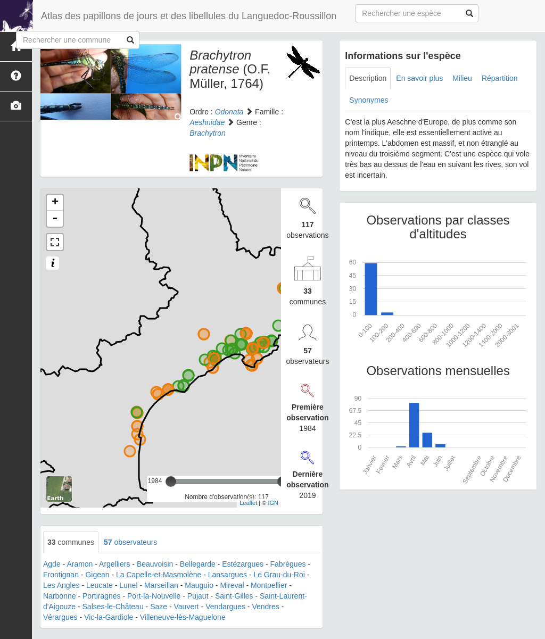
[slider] (171, 481)
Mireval (232, 585)
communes (70, 542)
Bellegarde (198, 564)
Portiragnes (101, 596)
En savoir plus (419, 78)
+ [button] (55, 203)
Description (367, 78)
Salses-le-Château (113, 606)
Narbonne (59, 596)
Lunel (128, 585)
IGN (273, 503)
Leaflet (248, 503)
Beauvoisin (155, 564)
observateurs (130, 542)
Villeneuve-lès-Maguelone (183, 617)
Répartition (500, 78)
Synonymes (368, 100)
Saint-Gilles (234, 596)
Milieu (462, 78)
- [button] (55, 219)
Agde (52, 564)
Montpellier (269, 585)
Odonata (229, 111)
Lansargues (227, 574)
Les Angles (61, 585)
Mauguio (199, 585)
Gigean (97, 574)
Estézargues (242, 564)
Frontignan (61, 574)
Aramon (80, 564)
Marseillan (161, 585)
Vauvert (186, 606)
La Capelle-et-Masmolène (158, 574)
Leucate (99, 585)
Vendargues (225, 606)
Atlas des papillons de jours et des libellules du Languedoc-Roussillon (188, 16)
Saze (158, 606)
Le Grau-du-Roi (279, 574)
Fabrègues (288, 564)
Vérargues (60, 617)
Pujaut (198, 596)
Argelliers (114, 564)
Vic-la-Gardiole (108, 617)
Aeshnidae (207, 122)
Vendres (265, 606)
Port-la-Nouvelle (153, 596)
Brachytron (207, 133)
